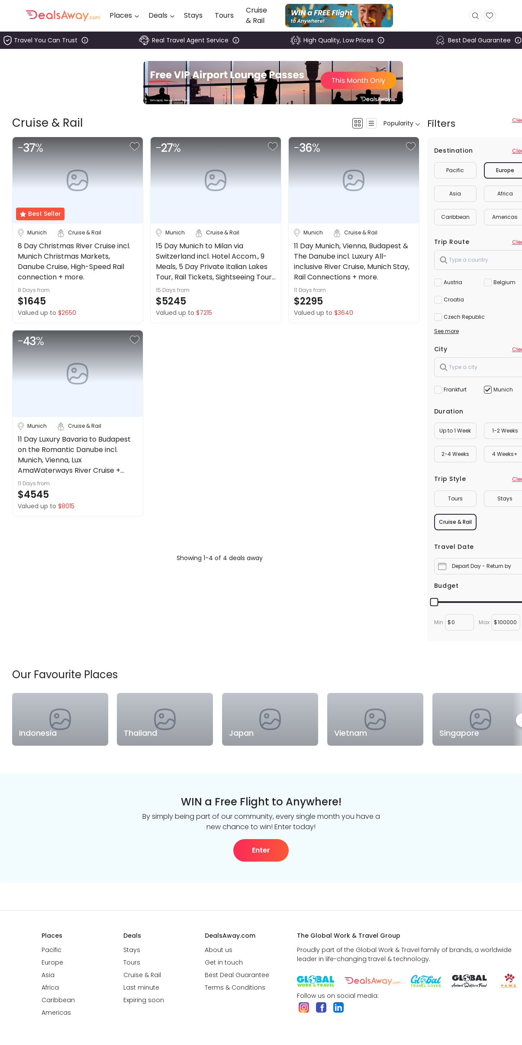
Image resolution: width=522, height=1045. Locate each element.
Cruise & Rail (455, 522)
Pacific (455, 170)
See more (446, 331)
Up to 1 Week (455, 430)
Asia (455, 193)
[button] (134, 146)
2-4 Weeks (455, 454)
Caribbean (455, 217)
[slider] (434, 602)
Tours (455, 498)
